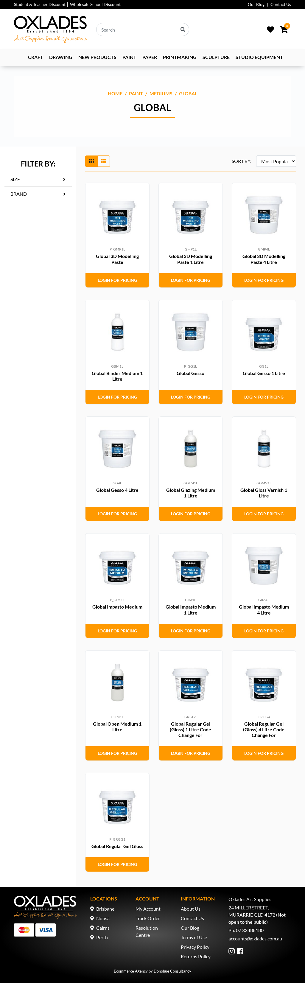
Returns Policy (196, 956)
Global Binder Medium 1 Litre (117, 376)
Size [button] (15, 179)
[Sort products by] (276, 161)
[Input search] (142, 29)
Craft (35, 57)
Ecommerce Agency (131, 971)
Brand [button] (18, 194)
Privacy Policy (195, 947)
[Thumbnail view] (91, 161)
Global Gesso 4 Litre (117, 490)
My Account (148, 909)
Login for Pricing (117, 280)
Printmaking (180, 57)
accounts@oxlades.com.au (255, 938)
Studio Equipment (259, 57)
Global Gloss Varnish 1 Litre (263, 492)
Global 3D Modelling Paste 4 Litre (263, 259)
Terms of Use (194, 937)
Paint (129, 57)
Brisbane (105, 909)
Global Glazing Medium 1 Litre (190, 492)
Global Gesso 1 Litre (264, 373)
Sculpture (216, 57)
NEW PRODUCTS (97, 57)
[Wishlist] (270, 29)
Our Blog (256, 4)
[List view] (103, 161)
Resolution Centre (147, 931)
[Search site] (183, 29)
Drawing (60, 57)
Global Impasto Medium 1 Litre (191, 609)
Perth (102, 937)
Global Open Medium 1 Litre (117, 726)
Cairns (103, 928)
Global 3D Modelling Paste (117, 259)
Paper (149, 57)
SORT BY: (241, 161)
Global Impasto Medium (117, 606)
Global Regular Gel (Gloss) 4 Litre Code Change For (263, 729)
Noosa (103, 918)
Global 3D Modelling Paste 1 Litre (190, 259)
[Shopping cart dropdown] (284, 29)
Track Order (148, 918)
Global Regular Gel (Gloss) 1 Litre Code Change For (190, 729)
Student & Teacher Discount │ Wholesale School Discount (67, 4)
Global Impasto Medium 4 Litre (264, 609)
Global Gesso (190, 373)
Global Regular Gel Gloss (117, 846)
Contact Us (280, 4)
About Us (190, 909)
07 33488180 (250, 930)
